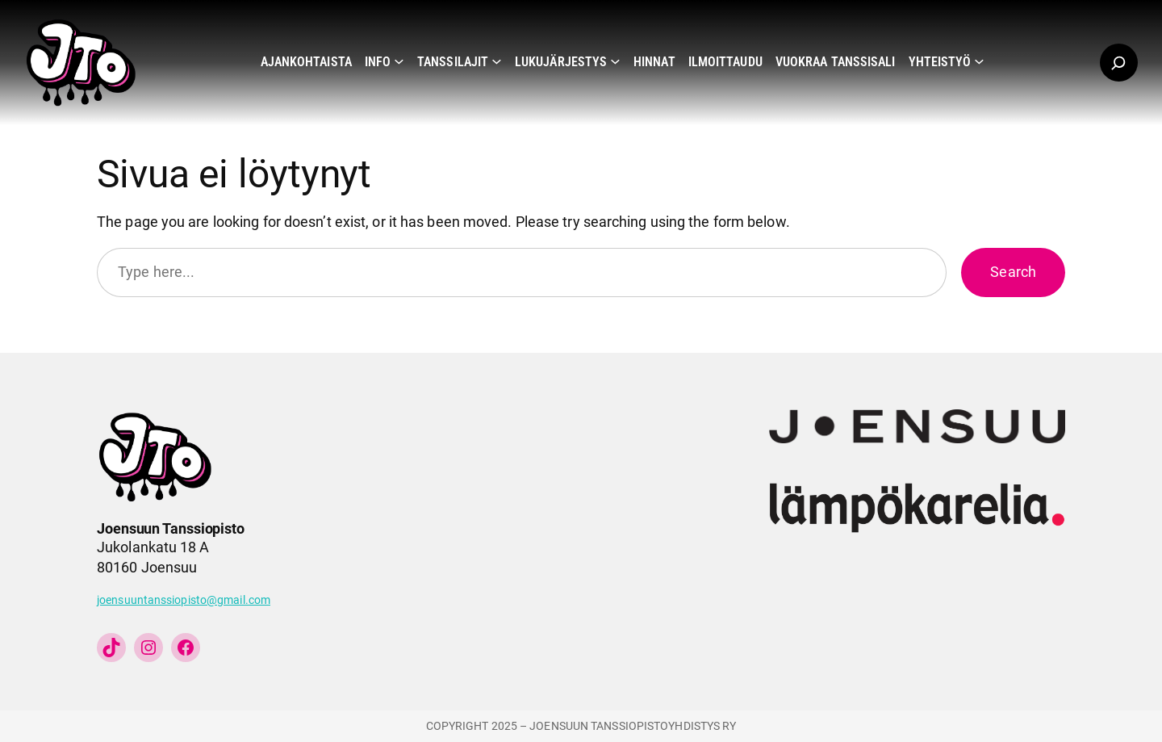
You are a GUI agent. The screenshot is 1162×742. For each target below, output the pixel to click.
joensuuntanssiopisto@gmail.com (183, 600)
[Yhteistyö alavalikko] (979, 61)
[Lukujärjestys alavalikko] (615, 61)
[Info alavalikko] (399, 61)
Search (1013, 271)
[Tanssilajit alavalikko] (496, 61)
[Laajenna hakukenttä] (1119, 63)
